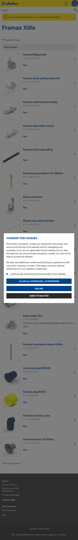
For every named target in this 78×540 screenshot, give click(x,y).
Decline (39, 288)
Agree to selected (39, 295)
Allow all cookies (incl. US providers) (39, 281)
